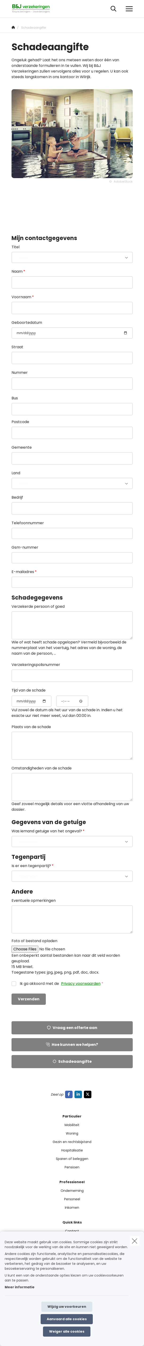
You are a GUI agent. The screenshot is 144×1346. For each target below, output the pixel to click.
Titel (15, 247)
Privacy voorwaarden (81, 983)
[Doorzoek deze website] (113, 8)
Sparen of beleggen (72, 1158)
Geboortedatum (27, 322)
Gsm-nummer (25, 547)
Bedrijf (17, 497)
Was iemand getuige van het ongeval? (47, 831)
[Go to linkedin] (79, 1094)
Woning (72, 1133)
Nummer (20, 372)
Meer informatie (20, 1287)
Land (16, 473)
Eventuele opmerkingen (34, 900)
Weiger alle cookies (66, 1331)
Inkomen (72, 1207)
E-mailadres (23, 571)
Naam (17, 271)
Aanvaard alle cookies (67, 1319)
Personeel (72, 1199)
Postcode (20, 421)
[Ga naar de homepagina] (34, 9)
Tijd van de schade (29, 690)
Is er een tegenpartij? (31, 865)
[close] (134, 1241)
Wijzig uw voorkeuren (66, 1306)
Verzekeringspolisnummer (36, 664)
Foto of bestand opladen (34, 941)
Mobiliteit (72, 1125)
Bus (15, 398)
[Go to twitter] (88, 1094)
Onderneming (72, 1190)
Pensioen (72, 1167)
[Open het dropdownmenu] (128, 8)
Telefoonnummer (28, 523)
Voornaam (21, 297)
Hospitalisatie (72, 1150)
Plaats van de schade (31, 727)
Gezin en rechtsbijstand (72, 1142)
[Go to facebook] (69, 1094)
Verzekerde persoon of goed (38, 606)
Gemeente (22, 447)
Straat (17, 347)
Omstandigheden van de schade (42, 768)
